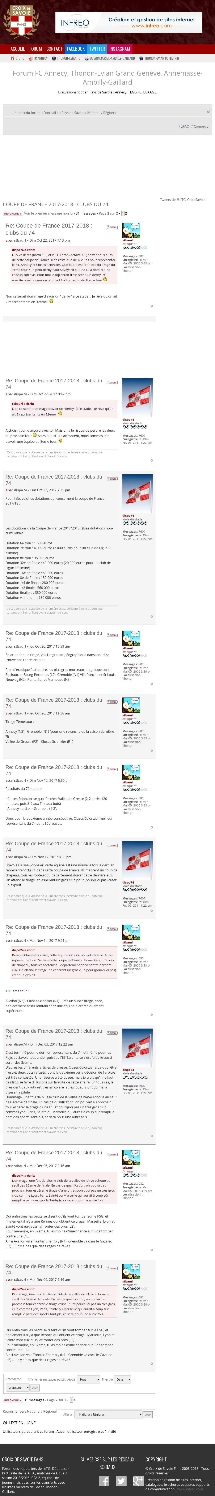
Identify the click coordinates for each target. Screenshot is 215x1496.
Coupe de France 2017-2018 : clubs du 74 (55, 204)
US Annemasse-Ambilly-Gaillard (110, 58)
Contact (54, 48)
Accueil (17, 48)
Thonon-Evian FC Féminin (159, 58)
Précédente (13, 1379)
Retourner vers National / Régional (30, 1411)
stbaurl (20, 240)
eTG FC (17, 58)
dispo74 (20, 394)
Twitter (97, 48)
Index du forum (28, 112)
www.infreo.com (190, 1489)
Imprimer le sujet (208, 111)
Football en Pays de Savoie (63, 112)
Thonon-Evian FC (66, 58)
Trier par (116, 1379)
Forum (35, 48)
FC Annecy (38, 58)
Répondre (13, 213)
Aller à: (67, 1414)
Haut (152, 306)
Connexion (202, 126)
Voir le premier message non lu (48, 213)
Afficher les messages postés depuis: (64, 1379)
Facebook (76, 48)
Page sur (108, 213)
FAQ (186, 126)
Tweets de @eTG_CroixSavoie (182, 199)
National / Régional (102, 112)
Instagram (119, 48)
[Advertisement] (107, 166)
